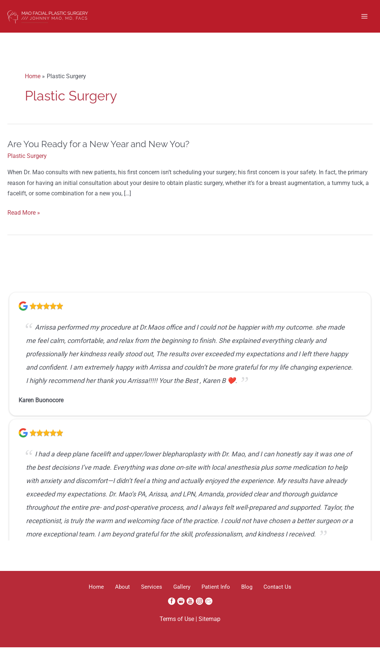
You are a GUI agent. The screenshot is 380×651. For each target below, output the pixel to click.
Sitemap (209, 623)
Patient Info (219, 590)
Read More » (23, 217)
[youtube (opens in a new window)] (191, 604)
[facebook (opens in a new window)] (172, 604)
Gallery (181, 590)
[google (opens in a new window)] (181, 604)
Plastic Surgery (27, 159)
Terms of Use (177, 623)
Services (147, 590)
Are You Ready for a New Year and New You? (98, 148)
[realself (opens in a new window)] (209, 604)
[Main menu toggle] (365, 18)
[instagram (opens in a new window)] (200, 604)
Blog (254, 590)
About (115, 590)
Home (85, 590)
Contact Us (288, 590)
